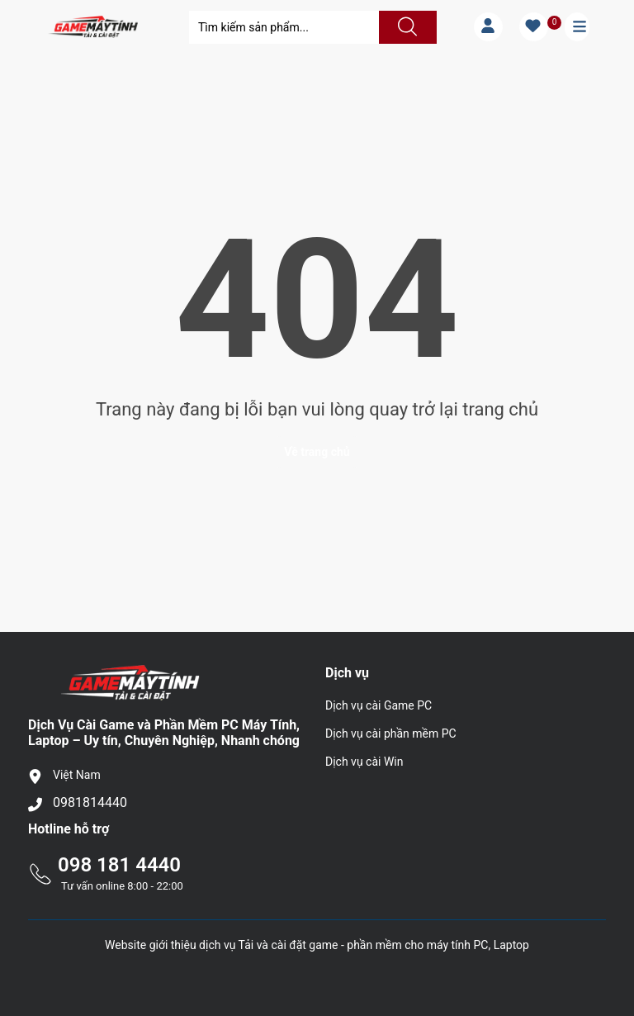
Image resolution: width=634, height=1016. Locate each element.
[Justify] (405, 27)
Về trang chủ (316, 451)
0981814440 (90, 802)
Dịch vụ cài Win (364, 761)
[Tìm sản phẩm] (284, 27)
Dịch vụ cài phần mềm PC (391, 733)
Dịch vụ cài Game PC (378, 705)
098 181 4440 (119, 864)
